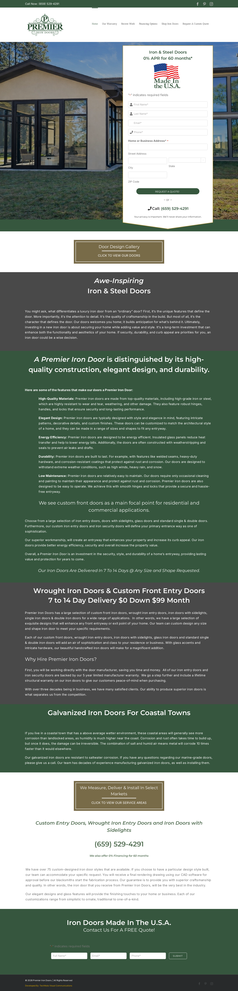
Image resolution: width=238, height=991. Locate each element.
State (172, 166)
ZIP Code (133, 181)
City (130, 167)
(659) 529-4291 (174, 208)
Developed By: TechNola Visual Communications (48, 985)
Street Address (137, 153)
